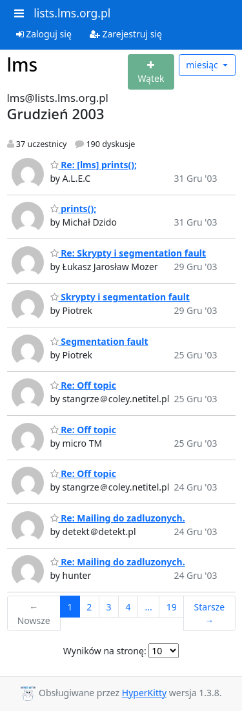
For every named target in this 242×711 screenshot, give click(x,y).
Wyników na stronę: (104, 651)
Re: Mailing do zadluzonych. (117, 518)
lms (22, 64)
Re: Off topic (83, 385)
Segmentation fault (99, 341)
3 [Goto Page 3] (108, 607)
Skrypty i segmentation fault (120, 297)
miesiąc (203, 65)
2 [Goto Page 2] (89, 607)
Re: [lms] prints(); (93, 165)
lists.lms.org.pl (72, 13)
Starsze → (209, 614)
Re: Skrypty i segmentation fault (128, 253)
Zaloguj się (44, 34)
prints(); (73, 208)
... (148, 607)
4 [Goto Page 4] (127, 607)
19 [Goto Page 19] (171, 607)
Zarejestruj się (126, 34)
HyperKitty (144, 693)
